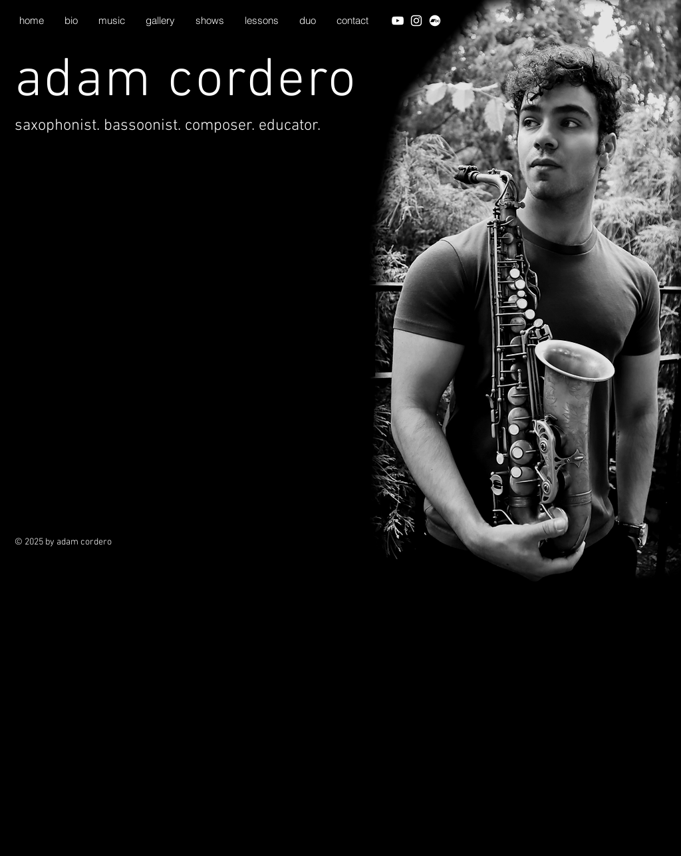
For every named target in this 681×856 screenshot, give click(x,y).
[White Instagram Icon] (416, 20)
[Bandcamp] (435, 20)
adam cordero (186, 81)
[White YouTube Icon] (397, 20)
